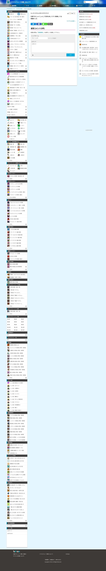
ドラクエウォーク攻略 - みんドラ (20, 2)
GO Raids (68, 554)
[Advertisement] (53, 72)
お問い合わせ (58, 559)
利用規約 (47, 559)
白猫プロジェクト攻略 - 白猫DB (19, 554)
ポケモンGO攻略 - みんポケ (18, 556)
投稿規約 (40, 32)
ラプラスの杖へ (71, 21)
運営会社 (52, 559)
